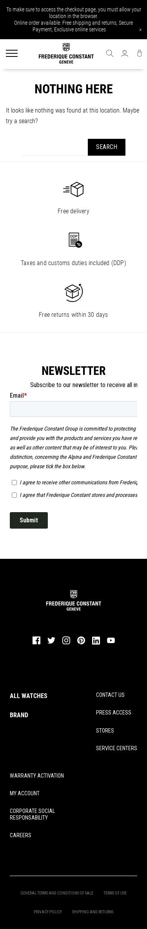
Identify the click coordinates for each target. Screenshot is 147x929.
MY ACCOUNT (25, 793)
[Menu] (12, 54)
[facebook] (36, 643)
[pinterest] (81, 643)
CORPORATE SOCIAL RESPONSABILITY (32, 814)
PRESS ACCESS (113, 712)
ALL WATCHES (28, 696)
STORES (105, 730)
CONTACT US (110, 695)
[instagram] (66, 643)
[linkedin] (96, 644)
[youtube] (111, 642)
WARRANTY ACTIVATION (37, 776)
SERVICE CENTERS (116, 748)
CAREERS (20, 835)
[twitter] (51, 643)
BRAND (19, 715)
